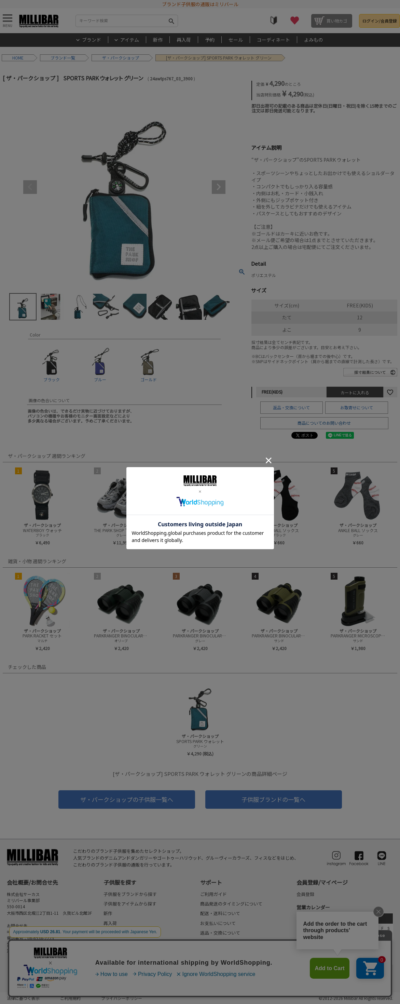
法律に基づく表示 (23, 998)
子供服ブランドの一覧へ (273, 799)
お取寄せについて (356, 407)
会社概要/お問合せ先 (32, 882)
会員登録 (305, 894)
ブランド (91, 39)
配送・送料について (220, 913)
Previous (30, 187)
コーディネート (273, 39)
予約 (210, 39)
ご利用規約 (70, 998)
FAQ (204, 942)
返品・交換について (291, 407)
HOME (18, 58)
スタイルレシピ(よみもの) (129, 952)
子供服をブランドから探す (130, 894)
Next (218, 187)
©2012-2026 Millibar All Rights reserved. (356, 998)
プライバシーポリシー (121, 998)
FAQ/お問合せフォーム (32, 932)
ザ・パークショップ (120, 58)
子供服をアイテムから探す (130, 903)
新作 (158, 39)
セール (236, 39)
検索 (171, 21)
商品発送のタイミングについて (231, 903)
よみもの (313, 39)
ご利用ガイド (213, 894)
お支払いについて (218, 923)
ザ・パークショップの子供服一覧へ (126, 799)
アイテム (129, 39)
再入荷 (184, 39)
